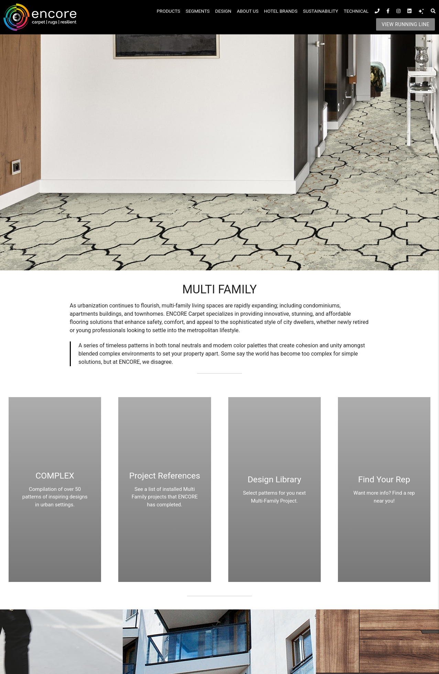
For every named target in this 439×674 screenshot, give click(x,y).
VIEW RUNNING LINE (405, 24)
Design (223, 11)
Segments (198, 11)
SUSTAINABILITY (320, 11)
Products (168, 11)
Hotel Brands (280, 11)
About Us (248, 11)
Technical (356, 11)
